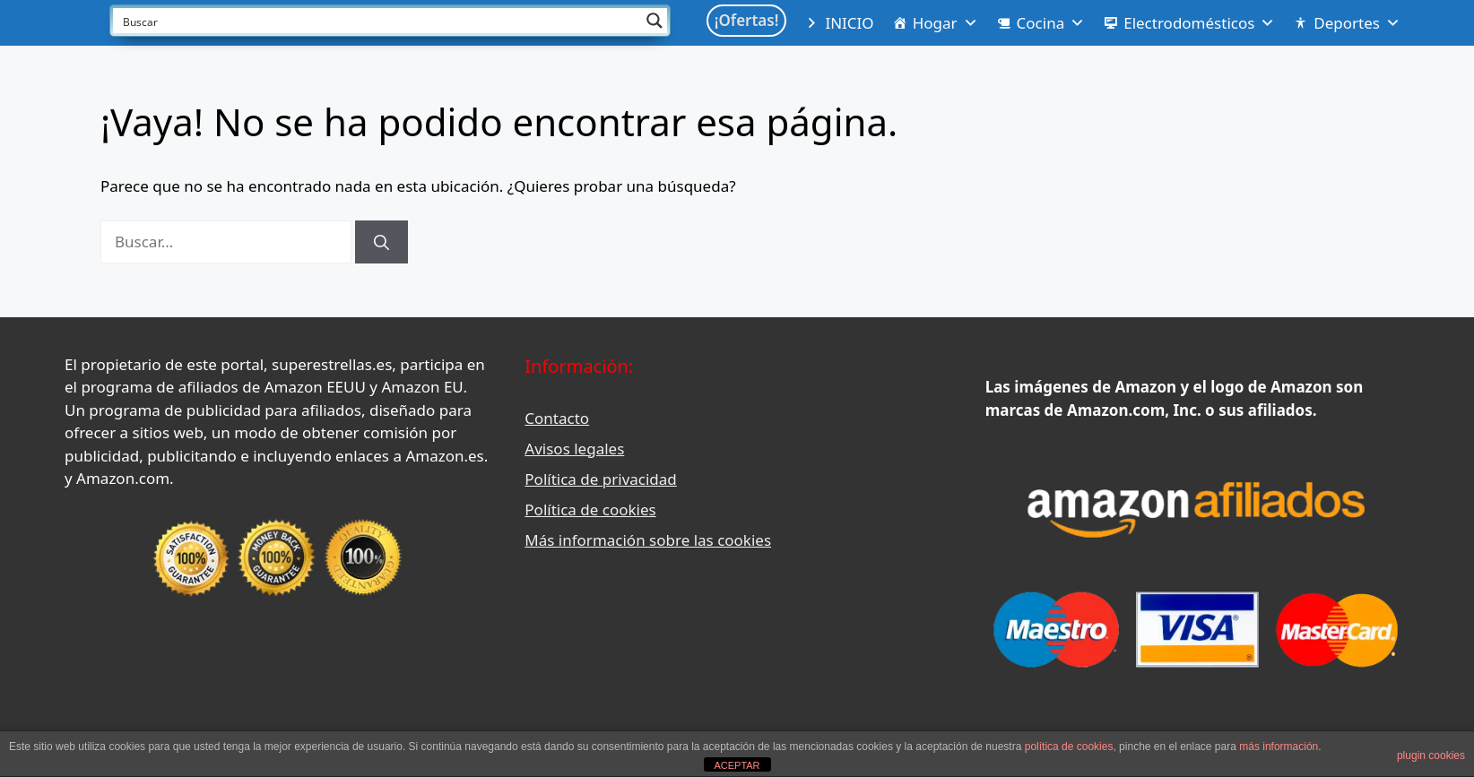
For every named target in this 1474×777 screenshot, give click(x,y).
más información (1278, 746)
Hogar (945, 23)
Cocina (1051, 23)
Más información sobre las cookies (648, 540)
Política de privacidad (600, 479)
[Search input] (378, 20)
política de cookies (1069, 746)
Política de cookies (590, 509)
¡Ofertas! (747, 20)
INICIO (849, 23)
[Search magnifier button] (654, 20)
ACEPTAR (736, 765)
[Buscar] (381, 241)
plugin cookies (1431, 755)
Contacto (557, 418)
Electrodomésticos (1199, 23)
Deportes (1357, 23)
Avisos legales (574, 448)
